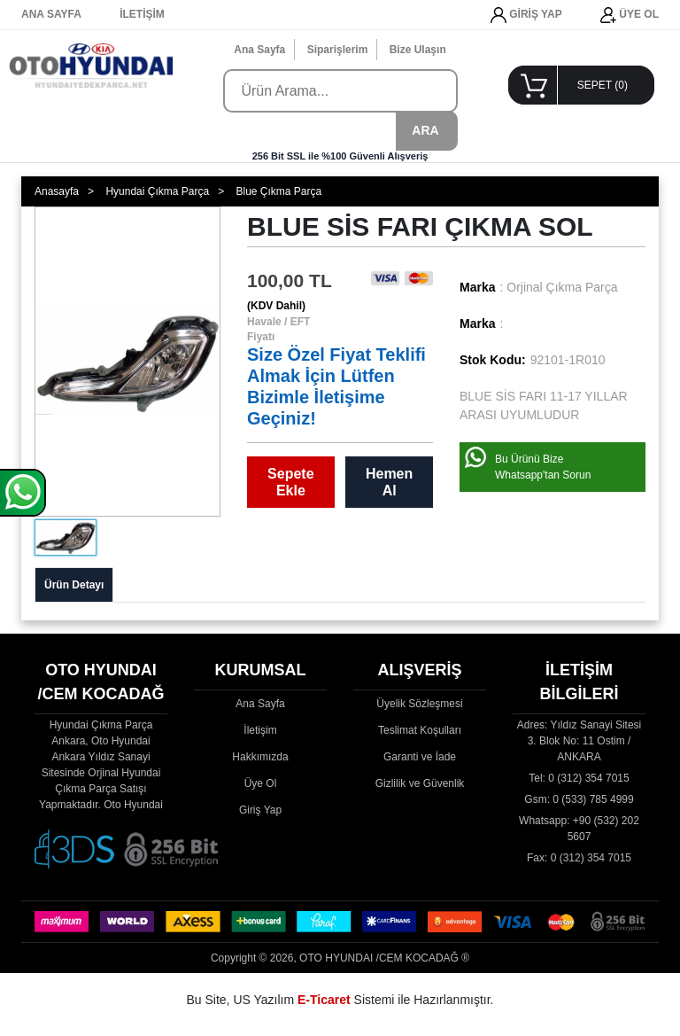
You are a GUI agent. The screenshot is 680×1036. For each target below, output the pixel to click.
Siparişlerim (337, 49)
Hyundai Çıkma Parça (157, 191)
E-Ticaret (324, 1000)
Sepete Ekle (290, 482)
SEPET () (602, 85)
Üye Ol (260, 783)
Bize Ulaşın (418, 49)
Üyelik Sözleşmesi (419, 703)
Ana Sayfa (259, 49)
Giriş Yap (260, 810)
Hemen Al (389, 482)
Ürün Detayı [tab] (74, 585)
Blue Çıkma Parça (278, 191)
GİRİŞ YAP (526, 15)
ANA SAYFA (51, 14)
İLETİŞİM (142, 14)
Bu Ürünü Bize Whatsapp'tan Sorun (543, 467)
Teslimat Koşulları (419, 730)
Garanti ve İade (419, 757)
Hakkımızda (260, 757)
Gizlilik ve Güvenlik (420, 783)
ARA (425, 130)
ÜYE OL (629, 15)
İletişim (259, 730)
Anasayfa (57, 191)
